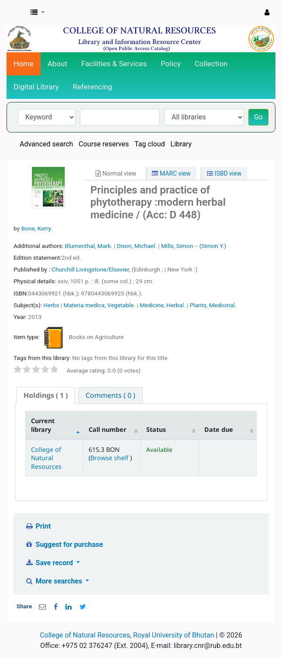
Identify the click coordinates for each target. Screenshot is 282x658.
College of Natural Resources (46, 458)
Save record (50, 563)
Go (258, 117)
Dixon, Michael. (136, 245)
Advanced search (46, 144)
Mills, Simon (177, 245)
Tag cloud (149, 144)
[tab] (45, 395)
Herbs (51, 305)
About (57, 63)
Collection (211, 63)
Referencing (92, 86)
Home (24, 63)
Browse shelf (110, 458)
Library (181, 144)
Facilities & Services (114, 63)
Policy (171, 63)
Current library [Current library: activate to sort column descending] (43, 425)
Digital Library (36, 86)
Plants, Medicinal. (213, 305)
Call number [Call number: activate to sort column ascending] (107, 429)
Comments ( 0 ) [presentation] (110, 395)
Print (38, 526)
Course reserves (104, 144)
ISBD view (224, 173)
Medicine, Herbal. (163, 305)
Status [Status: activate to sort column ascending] (156, 429)
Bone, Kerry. (36, 228)
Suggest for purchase (64, 544)
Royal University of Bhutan (173, 635)
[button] (37, 12)
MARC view (171, 173)
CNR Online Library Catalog (16, 13)
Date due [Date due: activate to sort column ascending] (218, 429)
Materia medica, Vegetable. (99, 305)
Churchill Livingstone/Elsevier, (91, 269)
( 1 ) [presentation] (46, 395)
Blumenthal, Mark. (88, 245)
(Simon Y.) (213, 245)
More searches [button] (54, 581)
